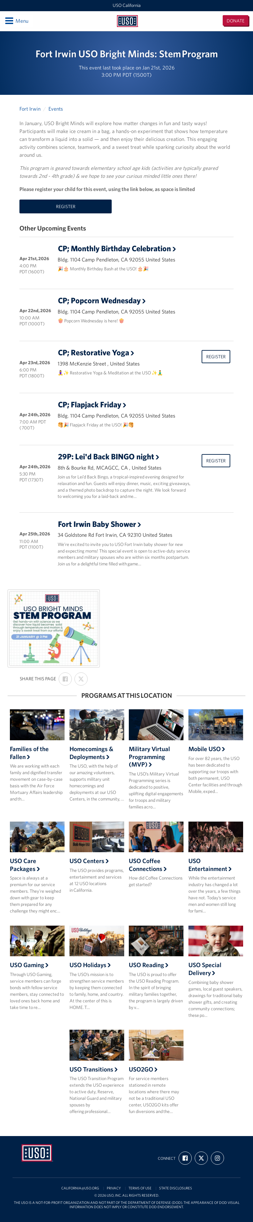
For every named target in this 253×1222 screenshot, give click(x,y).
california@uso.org (80, 1188)
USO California (127, 5)
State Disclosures (175, 1188)
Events (55, 108)
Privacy (114, 1188)
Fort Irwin (30, 108)
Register (65, 206)
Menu (16, 20)
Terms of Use (140, 1188)
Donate (235, 21)
